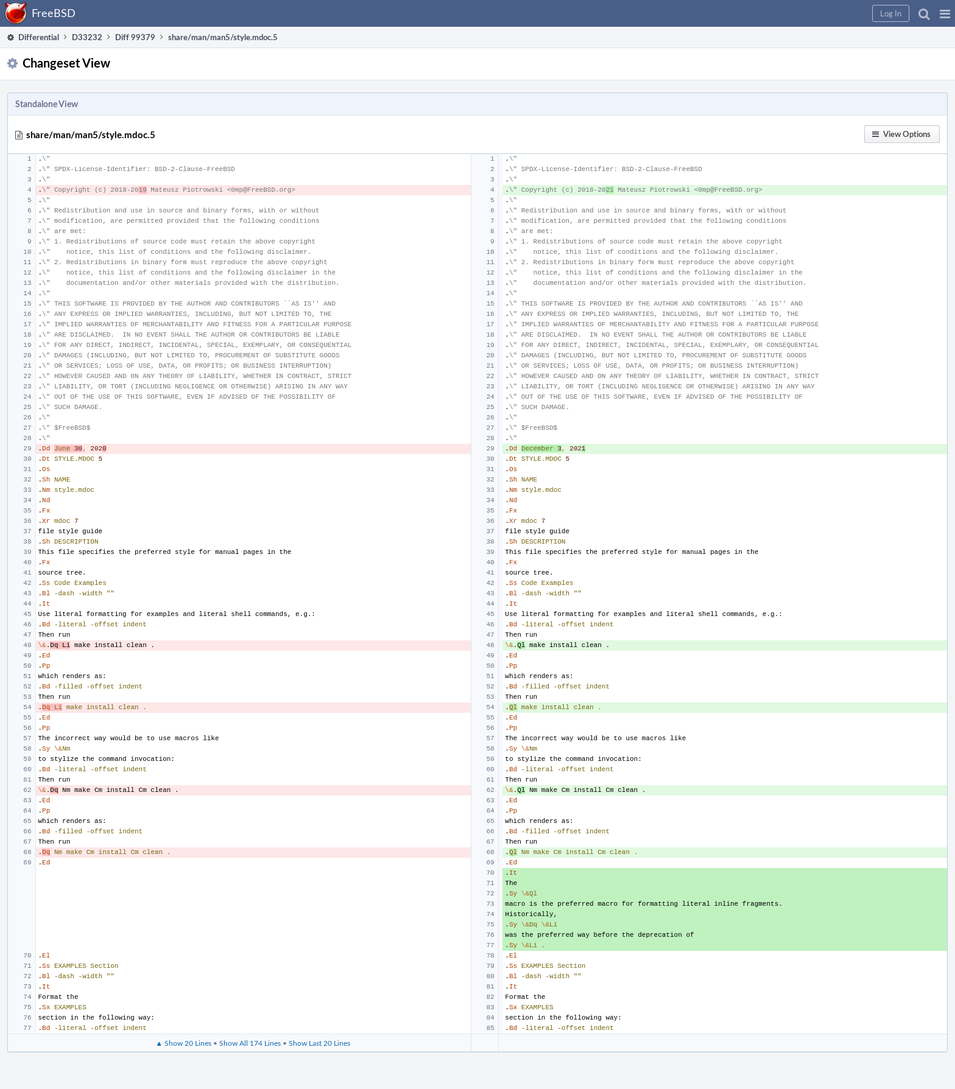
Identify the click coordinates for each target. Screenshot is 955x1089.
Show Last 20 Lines (319, 1043)
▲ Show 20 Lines (183, 1043)
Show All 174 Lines (250, 1043)
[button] (945, 13)
